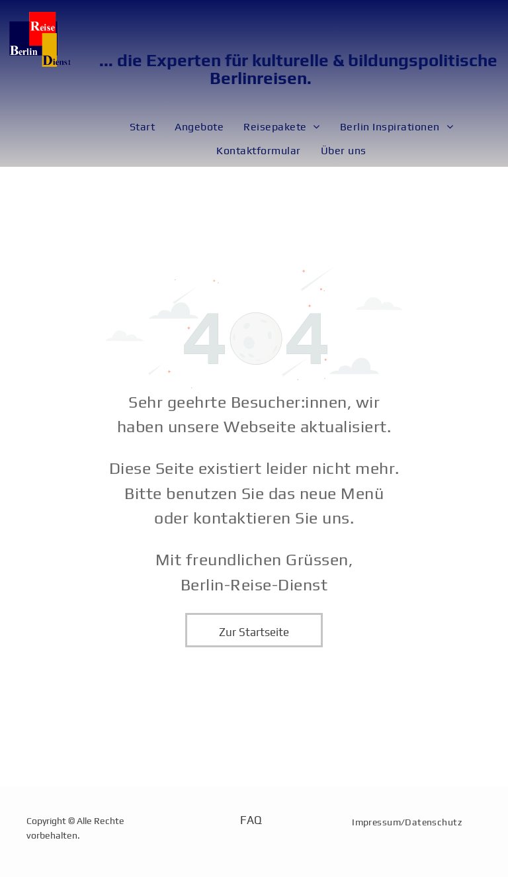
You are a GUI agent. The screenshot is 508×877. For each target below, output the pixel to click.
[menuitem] (142, 127)
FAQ (250, 820)
